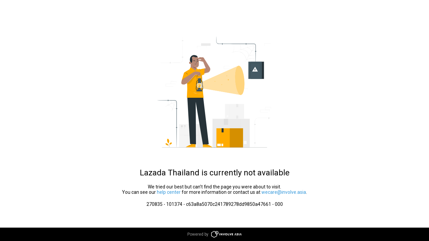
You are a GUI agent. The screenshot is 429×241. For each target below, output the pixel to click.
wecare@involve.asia (283, 192)
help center (169, 192)
